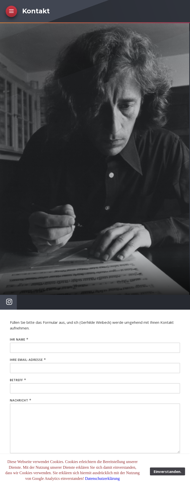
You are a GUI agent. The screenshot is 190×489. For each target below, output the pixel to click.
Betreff (16, 380)
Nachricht (19, 400)
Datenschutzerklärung (102, 478)
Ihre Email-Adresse (26, 360)
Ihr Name (17, 339)
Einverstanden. (167, 471)
